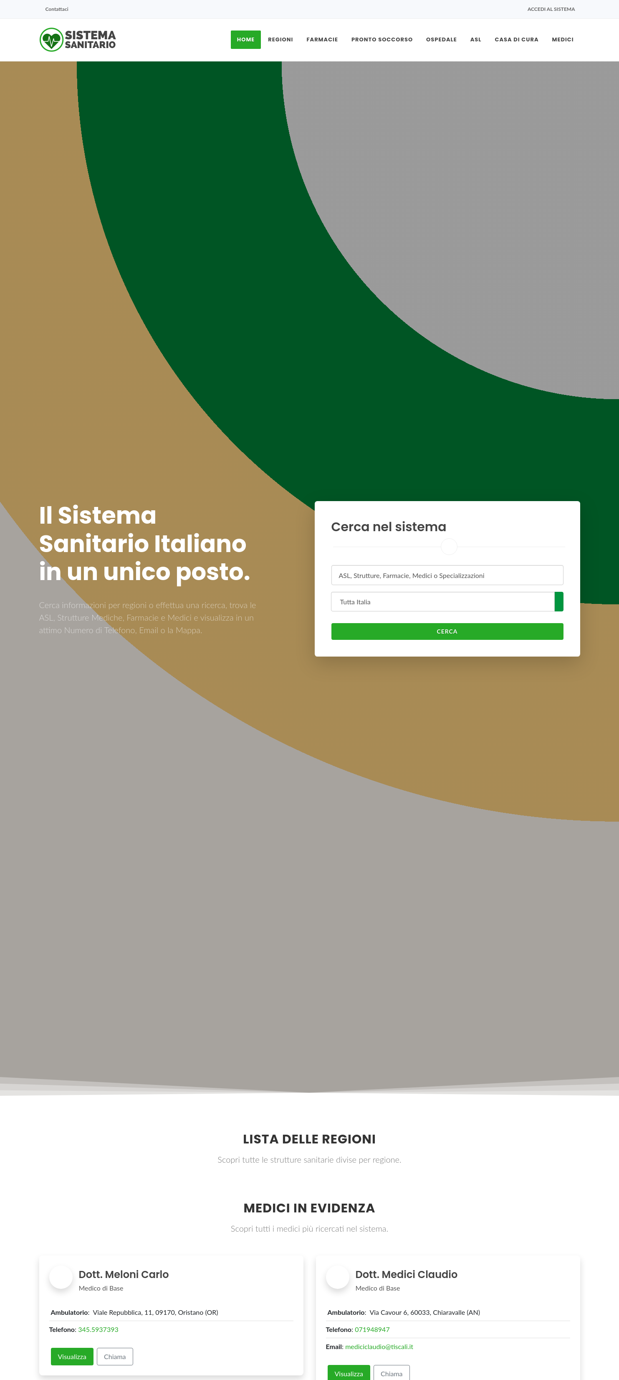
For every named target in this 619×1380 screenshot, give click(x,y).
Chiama (115, 1356)
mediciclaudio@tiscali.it (379, 1346)
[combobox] (447, 575)
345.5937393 (98, 1329)
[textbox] (445, 576)
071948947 (372, 1329)
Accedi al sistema (551, 9)
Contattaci (56, 9)
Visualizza (72, 1356)
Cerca (447, 631)
